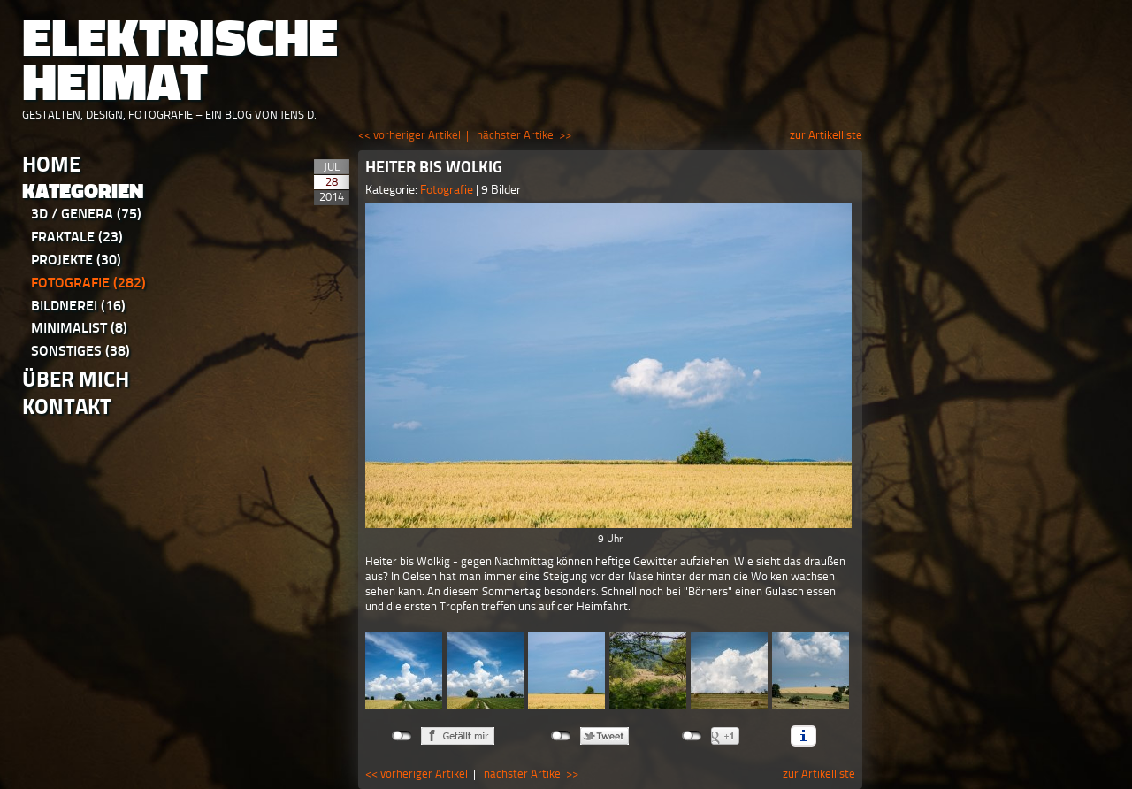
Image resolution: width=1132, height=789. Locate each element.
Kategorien (83, 191)
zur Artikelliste (826, 135)
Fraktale (77, 236)
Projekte (76, 259)
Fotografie (88, 282)
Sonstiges (80, 350)
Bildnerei (78, 305)
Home (51, 164)
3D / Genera (86, 213)
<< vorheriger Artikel (409, 135)
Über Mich (75, 379)
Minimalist (79, 327)
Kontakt (66, 406)
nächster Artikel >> (524, 135)
